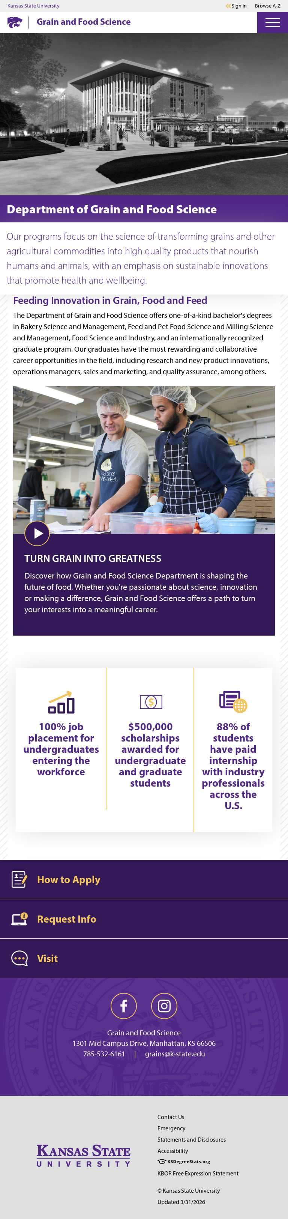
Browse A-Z (267, 6)
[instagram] (164, 1006)
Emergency (172, 1128)
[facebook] (124, 1006)
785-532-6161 (104, 1053)
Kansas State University (34, 6)
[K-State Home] (15, 22)
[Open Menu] (272, 22)
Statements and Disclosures (192, 1139)
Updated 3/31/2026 (181, 1201)
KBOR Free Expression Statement (198, 1173)
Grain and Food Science (84, 21)
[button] (37, 533)
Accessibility (173, 1150)
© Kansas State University (189, 1190)
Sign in (239, 6)
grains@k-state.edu (175, 1053)
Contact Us (171, 1117)
